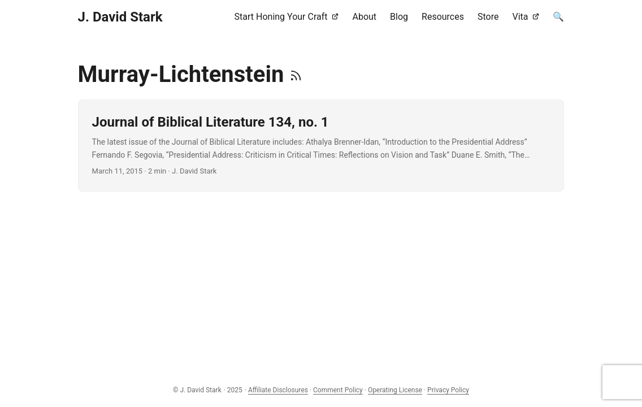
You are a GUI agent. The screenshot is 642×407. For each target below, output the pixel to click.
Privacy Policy (448, 390)
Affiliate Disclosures (278, 390)
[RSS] (295, 74)
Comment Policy (338, 390)
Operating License (395, 390)
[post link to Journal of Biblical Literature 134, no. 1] (321, 145)
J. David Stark (120, 17)
